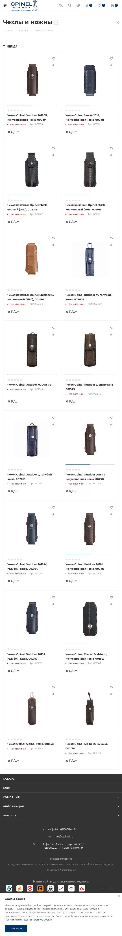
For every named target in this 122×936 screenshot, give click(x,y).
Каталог (9, 775)
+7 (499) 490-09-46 (62, 826)
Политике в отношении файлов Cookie (28, 919)
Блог (6, 785)
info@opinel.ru (63, 833)
